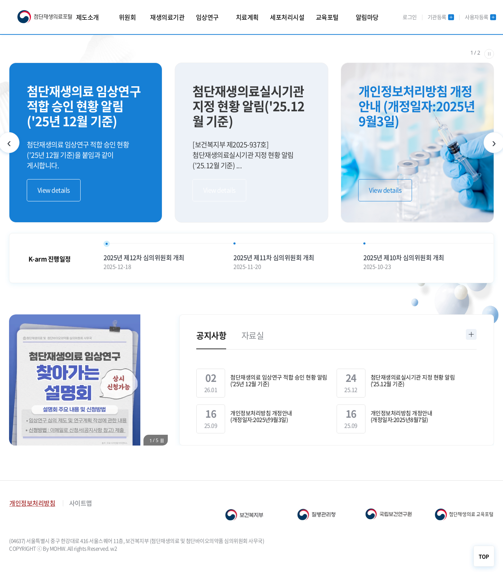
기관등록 (441, 17)
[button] (151, 440)
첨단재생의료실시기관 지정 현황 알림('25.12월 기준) (413, 380)
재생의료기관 (167, 17)
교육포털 (327, 17)
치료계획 (247, 17)
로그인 (410, 17)
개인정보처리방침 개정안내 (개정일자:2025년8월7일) (401, 416)
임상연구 (207, 17)
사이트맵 (80, 503)
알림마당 (367, 17)
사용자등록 (480, 17)
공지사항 (211, 335)
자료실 (252, 335)
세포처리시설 (287, 17)
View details (54, 190)
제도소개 (87, 17)
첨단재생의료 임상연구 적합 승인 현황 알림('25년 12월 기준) (278, 380)
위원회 (127, 17)
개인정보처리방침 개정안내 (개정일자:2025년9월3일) (261, 416)
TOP (484, 556)
